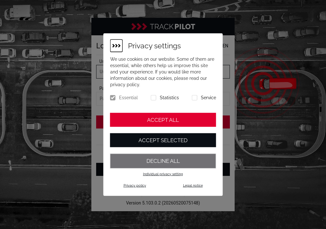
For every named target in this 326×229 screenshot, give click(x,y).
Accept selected (163, 140)
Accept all (163, 120)
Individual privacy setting (163, 174)
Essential (128, 97)
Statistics (169, 97)
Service (208, 97)
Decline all (163, 161)
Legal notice (193, 186)
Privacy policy (135, 186)
